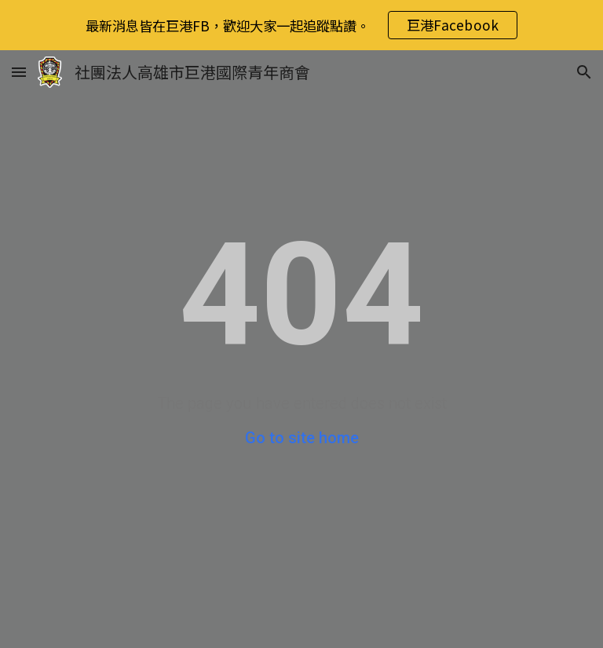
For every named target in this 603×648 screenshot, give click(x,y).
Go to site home (302, 437)
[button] (19, 71)
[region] (301, 25)
